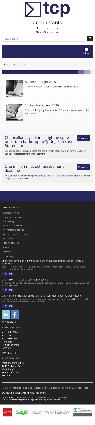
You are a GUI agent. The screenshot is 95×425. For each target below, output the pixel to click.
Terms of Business (71, 387)
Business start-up (11, 212)
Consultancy (8, 221)
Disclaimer (54, 387)
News (6, 64)
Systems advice (10, 247)
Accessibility (40, 387)
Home (5, 387)
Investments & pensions (14, 229)
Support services (11, 242)
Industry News (19, 64)
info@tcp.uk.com (49, 32)
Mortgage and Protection (15, 234)
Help (85, 387)
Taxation (7, 251)
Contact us (15, 387)
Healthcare (8, 238)
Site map (27, 387)
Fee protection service (13, 225)
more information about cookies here (52, 397)
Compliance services (12, 217)
